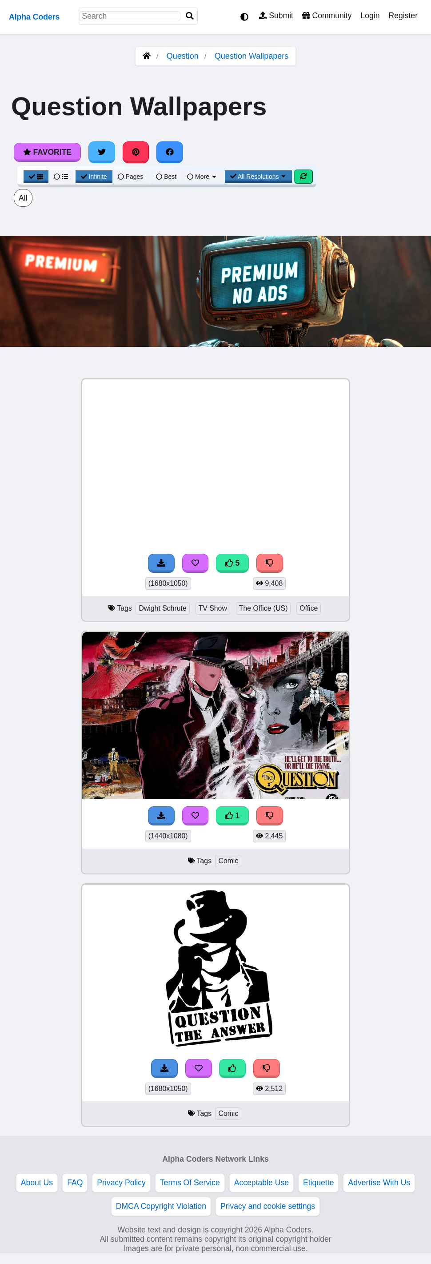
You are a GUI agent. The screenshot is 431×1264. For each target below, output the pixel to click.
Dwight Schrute (162, 608)
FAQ (75, 1182)
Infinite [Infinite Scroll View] (94, 176)
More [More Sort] (202, 176)
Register (403, 15)
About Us (37, 1182)
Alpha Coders (34, 16)
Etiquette (318, 1182)
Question (183, 56)
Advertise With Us (379, 1182)
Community (326, 15)
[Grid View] (36, 176)
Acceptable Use (261, 1182)
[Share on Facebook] (169, 152)
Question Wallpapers (251, 56)
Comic (228, 861)
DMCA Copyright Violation (161, 1206)
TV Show (213, 608)
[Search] (189, 16)
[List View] (60, 176)
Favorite (47, 152)
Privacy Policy (121, 1182)
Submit (276, 15)
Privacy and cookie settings (267, 1206)
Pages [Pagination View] (131, 176)
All (23, 197)
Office (308, 608)
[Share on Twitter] (101, 152)
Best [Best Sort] (166, 176)
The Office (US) (263, 608)
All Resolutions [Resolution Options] (258, 176)
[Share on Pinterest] (136, 152)
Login (369, 15)
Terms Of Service (190, 1182)
